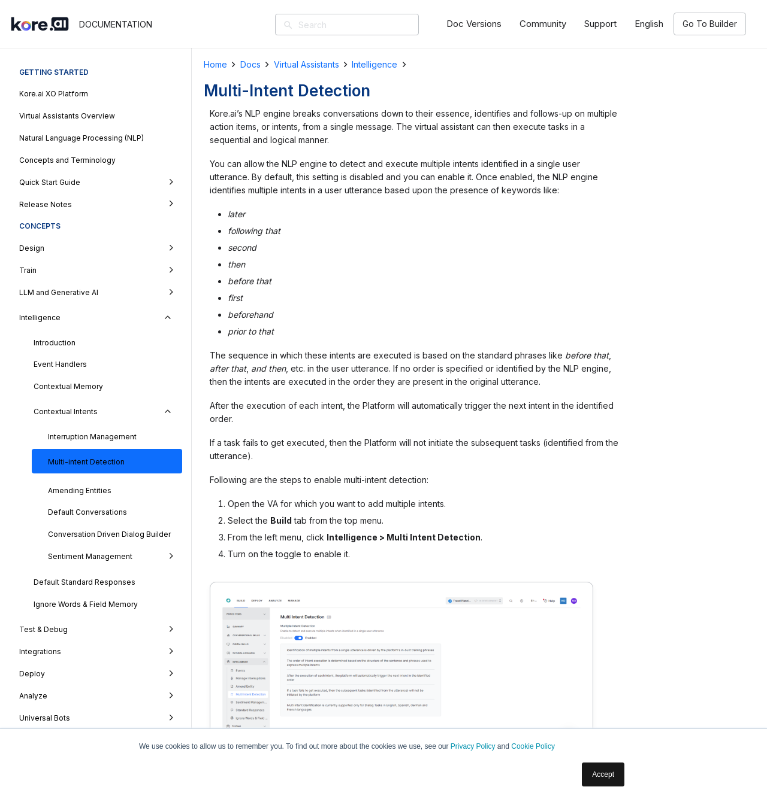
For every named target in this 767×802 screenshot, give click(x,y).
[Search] (364, 24)
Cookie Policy (533, 746)
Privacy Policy (473, 746)
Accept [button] (603, 774)
